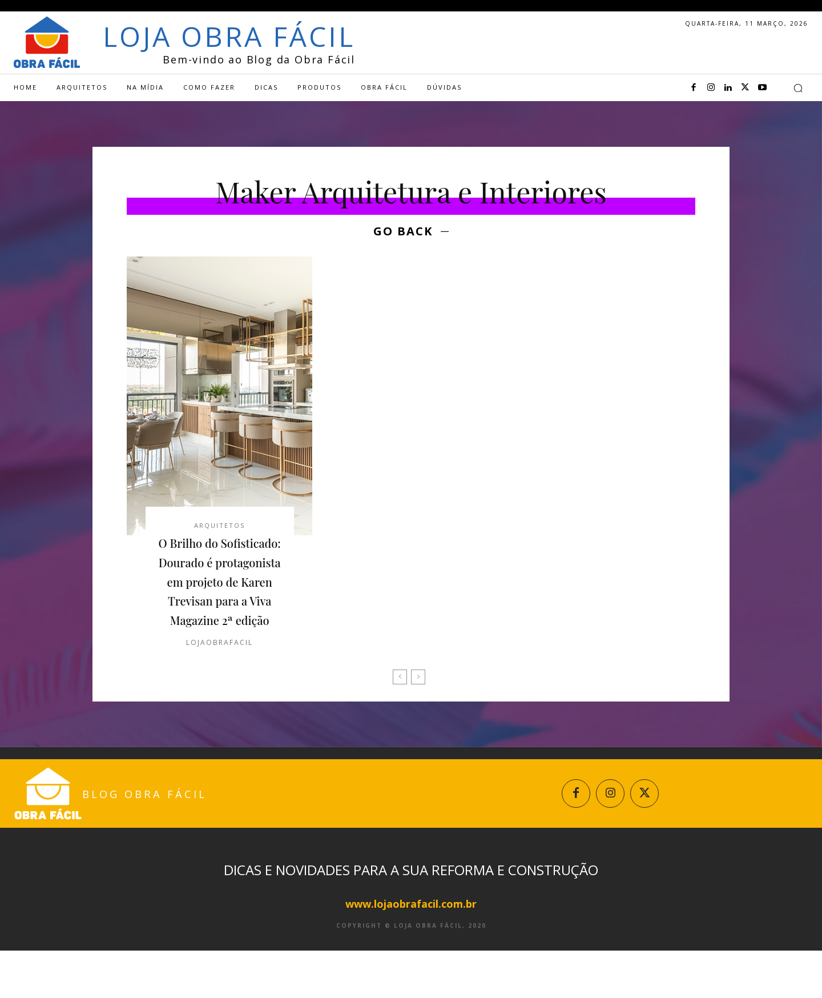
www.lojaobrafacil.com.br (411, 951)
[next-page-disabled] (418, 719)
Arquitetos (219, 528)
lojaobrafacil (219, 685)
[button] (798, 88)
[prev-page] (400, 719)
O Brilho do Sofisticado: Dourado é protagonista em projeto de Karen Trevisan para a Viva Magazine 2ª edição (220, 604)
